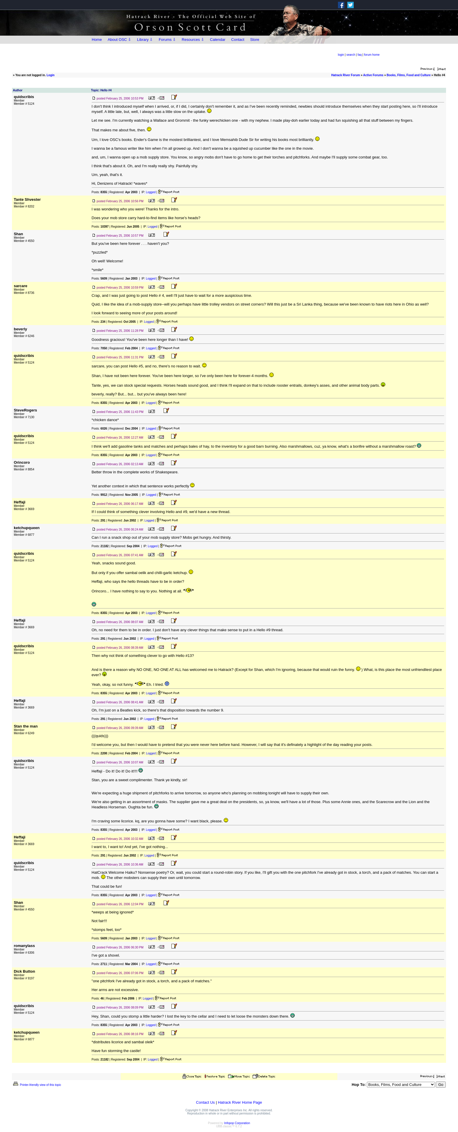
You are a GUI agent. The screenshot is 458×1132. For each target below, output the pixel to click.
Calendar (217, 39)
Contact (237, 39)
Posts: (99, 192)
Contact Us (205, 1102)
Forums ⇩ (167, 39)
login (341, 54)
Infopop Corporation (237, 1123)
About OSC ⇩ (119, 39)
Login (50, 75)
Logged (150, 192)
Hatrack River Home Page (240, 1102)
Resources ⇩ (193, 39)
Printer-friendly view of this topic (36, 1084)
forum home (371, 54)
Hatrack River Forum (345, 75)
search (350, 54)
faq (360, 54)
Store (254, 39)
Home (97, 39)
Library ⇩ (145, 39)
